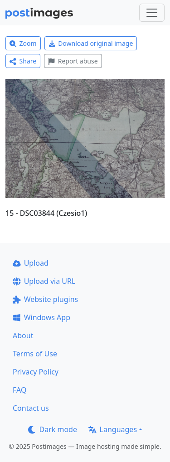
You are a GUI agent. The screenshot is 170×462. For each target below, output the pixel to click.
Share (23, 61)
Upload (31, 263)
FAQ (19, 390)
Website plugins (45, 299)
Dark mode (52, 429)
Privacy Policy (35, 372)
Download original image (91, 43)
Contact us (31, 408)
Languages (112, 429)
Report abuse (72, 61)
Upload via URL (44, 281)
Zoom (23, 43)
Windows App (41, 317)
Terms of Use (35, 354)
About (23, 335)
